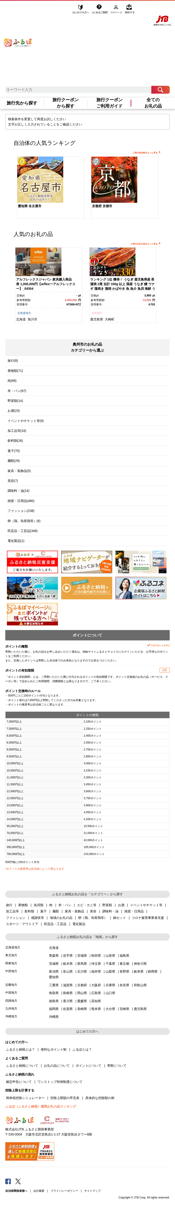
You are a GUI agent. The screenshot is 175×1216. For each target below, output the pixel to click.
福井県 (96, 971)
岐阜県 (138, 971)
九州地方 (96, 313)
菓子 (43, 911)
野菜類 (107, 905)
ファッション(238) (21, 511)
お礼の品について (57, 1065)
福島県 (124, 955)
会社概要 (38, 1190)
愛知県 (54, 977)
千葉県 (110, 963)
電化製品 (78, 924)
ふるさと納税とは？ (20, 1049)
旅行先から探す (22, 103)
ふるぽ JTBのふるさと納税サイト (17, 38)
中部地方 (11, 971)
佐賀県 (68, 1009)
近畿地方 (11, 984)
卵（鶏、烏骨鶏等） (92, 918)
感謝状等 (37, 918)
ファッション (15, 918)
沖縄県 (54, 1017)
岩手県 (68, 955)
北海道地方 (24, 313)
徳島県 (54, 1001)
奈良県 (124, 985)
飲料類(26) (15, 440)
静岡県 (153, 971)
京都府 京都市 (102, 206)
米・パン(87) (17, 391)
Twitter (18, 1181)
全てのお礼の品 (153, 102)
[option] (51, 188)
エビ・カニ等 (86, 905)
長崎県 (82, 1009)
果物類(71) (15, 371)
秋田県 (96, 955)
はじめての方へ (81, 8)
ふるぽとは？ (82, 1049)
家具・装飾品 (74, 911)
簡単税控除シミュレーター (25, 1098)
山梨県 (110, 971)
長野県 (124, 971)
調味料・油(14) (18, 491)
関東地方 (11, 963)
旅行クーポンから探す (65, 102)
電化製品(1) (16, 541)
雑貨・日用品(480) (21, 501)
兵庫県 (110, 985)
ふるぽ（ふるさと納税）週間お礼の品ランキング (40, 1106)
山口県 (110, 993)
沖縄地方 (11, 1016)
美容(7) (13, 481)
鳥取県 (54, 993)
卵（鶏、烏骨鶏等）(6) (24, 521)
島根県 (68, 993)
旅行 (9, 905)
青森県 (54, 955)
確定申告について (19, 1082)
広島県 (96, 993)
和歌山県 (140, 985)
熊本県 (96, 1009)
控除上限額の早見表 (64, 1098)
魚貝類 (38, 905)
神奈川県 (140, 963)
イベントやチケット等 (146, 905)
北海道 (21, 319)
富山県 (68, 971)
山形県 (110, 955)
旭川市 (32, 319)
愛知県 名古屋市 (29, 206)
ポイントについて (88, 1065)
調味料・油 (110, 911)
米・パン (64, 905)
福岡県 (54, 1009)
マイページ (117, 8)
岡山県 (82, 993)
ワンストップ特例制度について (60, 1082)
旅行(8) (13, 360)
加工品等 (12, 911)
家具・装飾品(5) (19, 471)
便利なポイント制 (53, 1049)
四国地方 (11, 1000)
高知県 (96, 1001)
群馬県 (82, 963)
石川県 (82, 971)
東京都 (124, 963)
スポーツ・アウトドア (22, 924)
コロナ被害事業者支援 (148, 918)
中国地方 (11, 992)
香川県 (68, 1001)
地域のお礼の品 (61, 918)
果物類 (23, 905)
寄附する (129, 8)
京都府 (82, 985)
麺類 (55, 911)
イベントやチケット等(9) (26, 421)
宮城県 (82, 955)
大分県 (110, 1009)
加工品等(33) (17, 431)
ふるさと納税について (22, 1065)
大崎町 (110, 319)
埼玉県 (96, 963)
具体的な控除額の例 (99, 1098)
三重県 (54, 985)
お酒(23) (14, 410)
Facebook (8, 1181)
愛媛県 (82, 1001)
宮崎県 (124, 1009)
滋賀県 (68, 985)
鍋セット (119, 918)
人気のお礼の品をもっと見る (144, 244)
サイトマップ (92, 1190)
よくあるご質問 (100, 8)
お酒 (121, 905)
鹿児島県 (96, 319)
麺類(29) (14, 461)
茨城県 (54, 963)
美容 (93, 911)
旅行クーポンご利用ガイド (109, 102)
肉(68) (12, 380)
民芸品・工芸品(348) (23, 531)
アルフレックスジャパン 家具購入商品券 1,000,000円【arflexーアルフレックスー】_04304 (45, 284)
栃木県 (68, 963)
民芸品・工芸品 (55, 924)
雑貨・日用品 (134, 911)
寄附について (116, 1065)
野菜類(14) (15, 401)
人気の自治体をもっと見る (145, 153)
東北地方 (11, 955)
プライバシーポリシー (64, 1190)
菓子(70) (14, 451)
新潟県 (54, 971)
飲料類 (29, 911)
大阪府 (96, 985)
